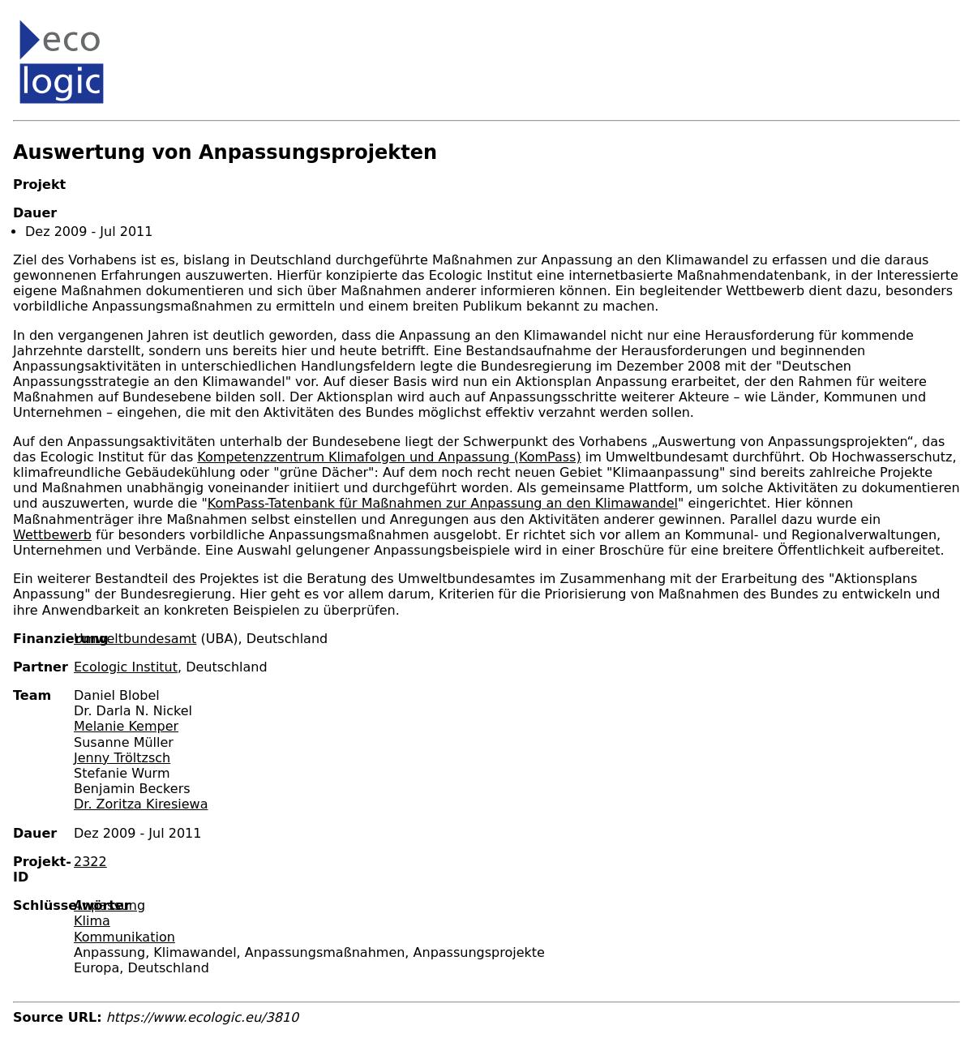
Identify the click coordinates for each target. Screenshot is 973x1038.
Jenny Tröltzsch (122, 758)
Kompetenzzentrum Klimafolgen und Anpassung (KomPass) (389, 457)
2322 (90, 861)
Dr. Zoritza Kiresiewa (141, 804)
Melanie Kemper (126, 726)
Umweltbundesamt (135, 638)
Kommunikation (124, 937)
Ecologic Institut (126, 667)
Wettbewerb (52, 535)
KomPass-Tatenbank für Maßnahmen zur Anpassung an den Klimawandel (443, 503)
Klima (92, 921)
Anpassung (109, 905)
